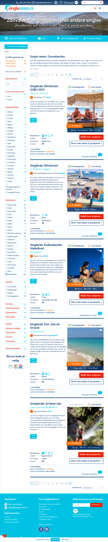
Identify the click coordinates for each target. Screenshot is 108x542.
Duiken (9, 224)
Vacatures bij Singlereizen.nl (48, 516)
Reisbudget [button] (10, 317)
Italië (9, 143)
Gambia (10, 134)
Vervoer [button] (9, 337)
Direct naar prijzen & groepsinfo (86, 143)
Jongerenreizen (12, 236)
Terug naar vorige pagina (15, 46)
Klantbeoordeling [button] (13, 328)
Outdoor (10, 246)
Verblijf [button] (9, 324)
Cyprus (9, 121)
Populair (10, 293)
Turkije (9, 181)
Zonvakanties (12, 274)
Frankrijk (10, 131)
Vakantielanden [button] (12, 107)
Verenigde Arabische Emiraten (13, 188)
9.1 (76, 2)
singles (79, 514)
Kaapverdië (11, 147)
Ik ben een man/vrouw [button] (15, 91)
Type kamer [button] (11, 332)
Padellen (10, 249)
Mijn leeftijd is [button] (11, 78)
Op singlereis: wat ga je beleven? (49, 504)
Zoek (101, 2)
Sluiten (55, 539)
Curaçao (10, 118)
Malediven (10, 156)
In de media (42, 514)
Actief (9, 208)
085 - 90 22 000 (13, 504)
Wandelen (10, 268)
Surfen (9, 262)
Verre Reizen (11, 265)
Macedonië (11, 153)
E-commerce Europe (10, 366)
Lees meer (66, 539)
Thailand (10, 178)
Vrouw (9, 99)
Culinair (9, 217)
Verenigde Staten (13, 192)
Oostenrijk (11, 162)
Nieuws (41, 511)
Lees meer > (34, 69)
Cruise (9, 214)
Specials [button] (9, 282)
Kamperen (11, 240)
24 (62, 74)
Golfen (9, 230)
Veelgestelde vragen (11, 522)
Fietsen (9, 227)
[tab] (16, 79)
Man (8, 96)
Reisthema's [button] (11, 200)
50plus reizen (12, 205)
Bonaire (10, 115)
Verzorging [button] (10, 341)
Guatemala (11, 140)
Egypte (9, 125)
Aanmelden (97, 505)
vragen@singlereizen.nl (15, 507)
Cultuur (9, 221)
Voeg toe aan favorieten (101, 92)
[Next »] (70, 75)
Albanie (9, 112)
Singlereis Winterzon (48, 167)
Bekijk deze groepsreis (91, 454)
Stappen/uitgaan (13, 255)
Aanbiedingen (12, 290)
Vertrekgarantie (12, 296)
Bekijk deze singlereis (92, 137)
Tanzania (10, 175)
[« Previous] (32, 75)
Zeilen (9, 271)
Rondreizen (11, 252)
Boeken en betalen (10, 519)
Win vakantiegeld (44, 509)
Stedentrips (11, 258)
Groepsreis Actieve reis (48, 405)
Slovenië (10, 169)
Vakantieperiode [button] (12, 308)
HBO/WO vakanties (14, 233)
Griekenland (11, 137)
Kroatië (10, 150)
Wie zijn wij (42, 506)
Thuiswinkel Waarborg (15, 366)
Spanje (9, 172)
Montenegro (11, 159)
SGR (20, 366)
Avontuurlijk (11, 211)
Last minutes (11, 287)
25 (66, 74)
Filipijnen (10, 128)
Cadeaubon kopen (44, 519)
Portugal (10, 166)
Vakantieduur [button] (11, 312)
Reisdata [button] (9, 304)
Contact (7, 517)
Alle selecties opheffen (13, 71)
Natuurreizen (11, 243)
